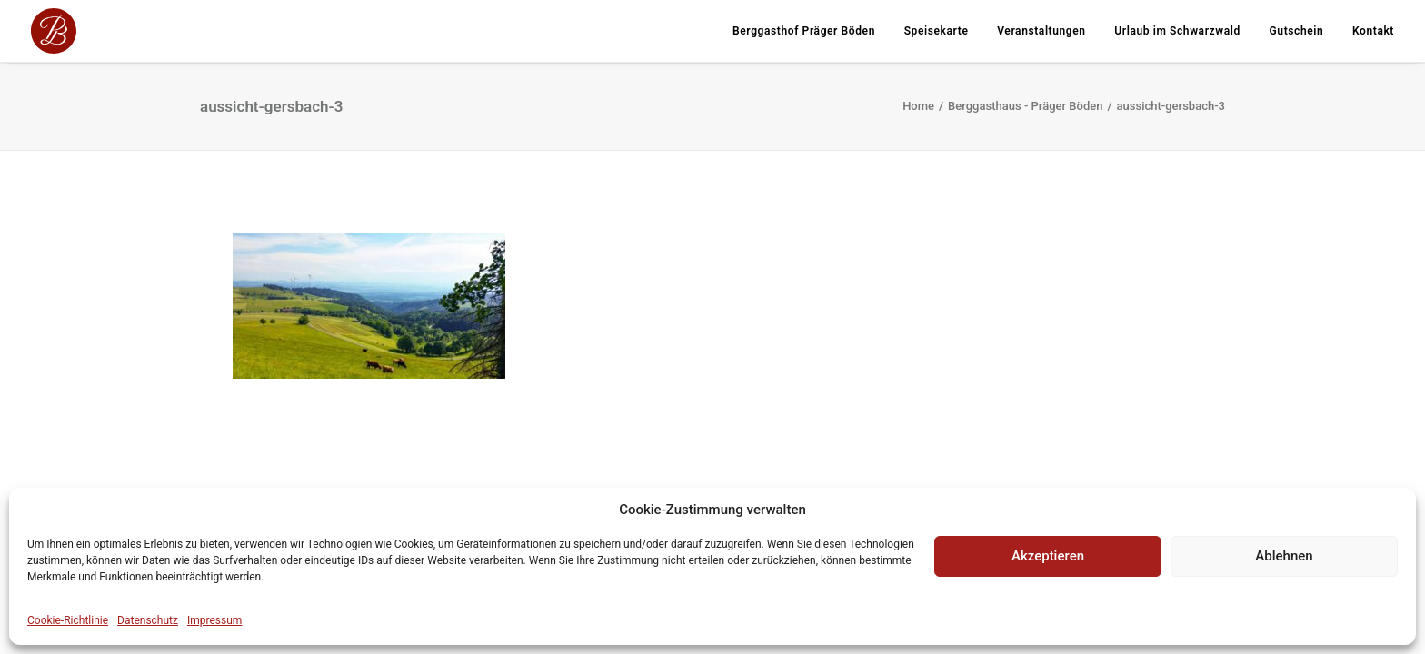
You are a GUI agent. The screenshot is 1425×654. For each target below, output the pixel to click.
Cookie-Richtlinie (67, 620)
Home (918, 106)
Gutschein (1297, 31)
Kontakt (1373, 31)
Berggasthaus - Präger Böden (1025, 106)
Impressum (214, 620)
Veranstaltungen (1041, 31)
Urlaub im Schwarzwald (1177, 31)
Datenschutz (147, 620)
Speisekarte (936, 31)
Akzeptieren (1047, 556)
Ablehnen (1283, 556)
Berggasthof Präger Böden (803, 31)
